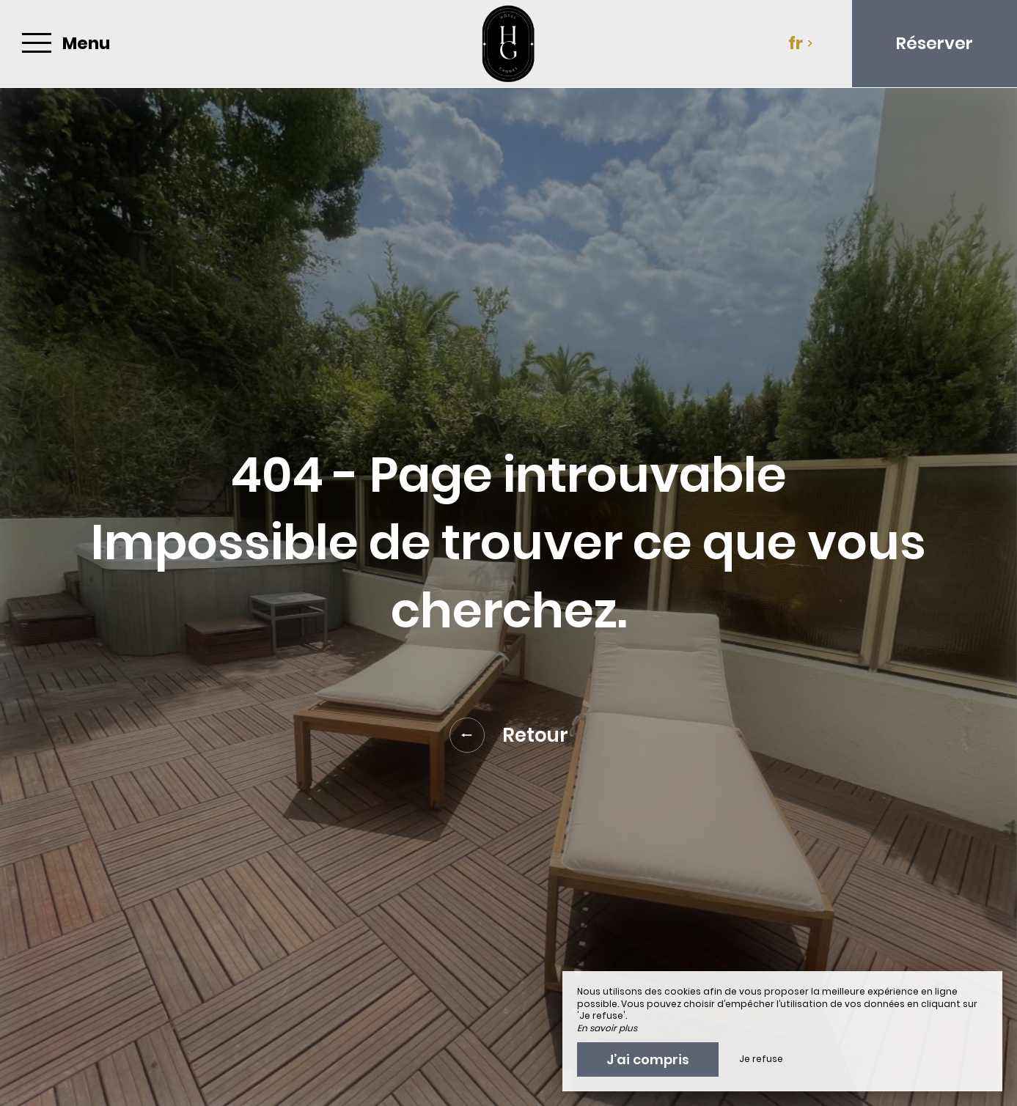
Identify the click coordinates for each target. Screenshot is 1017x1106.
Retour (508, 735)
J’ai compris (647, 1059)
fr (800, 43)
